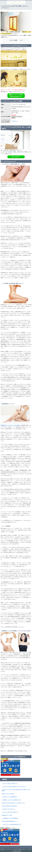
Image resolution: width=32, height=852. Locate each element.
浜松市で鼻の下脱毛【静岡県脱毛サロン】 (9, 821)
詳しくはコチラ (16, 156)
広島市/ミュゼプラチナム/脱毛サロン (8, 793)
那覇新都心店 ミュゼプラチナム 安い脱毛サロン (11, 425)
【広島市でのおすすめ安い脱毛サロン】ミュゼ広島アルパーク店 (13, 802)
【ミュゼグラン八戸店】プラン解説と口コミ (10, 783)
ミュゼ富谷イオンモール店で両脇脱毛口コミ (10, 796)
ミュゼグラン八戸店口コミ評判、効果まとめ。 (10, 812)
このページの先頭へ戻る (16, 847)
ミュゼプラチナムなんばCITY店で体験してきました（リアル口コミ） (14, 786)
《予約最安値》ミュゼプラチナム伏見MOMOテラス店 (11, 799)
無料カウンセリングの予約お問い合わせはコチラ (16, 95)
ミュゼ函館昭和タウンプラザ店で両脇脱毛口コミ (10, 818)
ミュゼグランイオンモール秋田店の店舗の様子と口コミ (11, 824)
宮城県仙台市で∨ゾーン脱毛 (7, 815)
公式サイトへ (15, 121)
